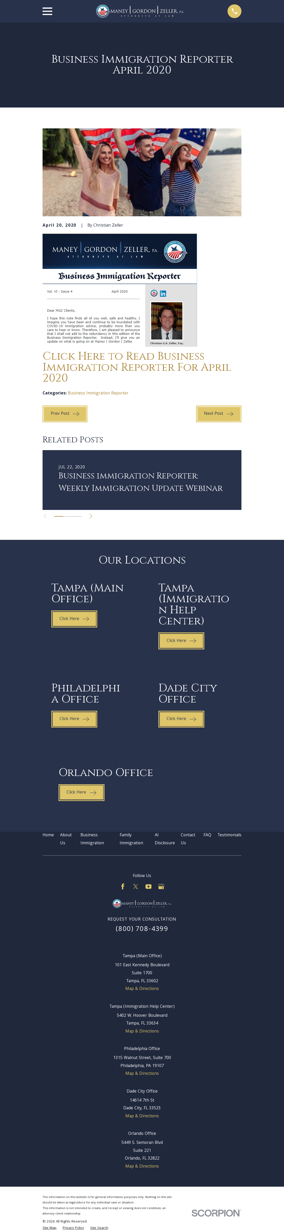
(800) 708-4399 (142, 929)
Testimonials (229, 835)
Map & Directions (142, 989)
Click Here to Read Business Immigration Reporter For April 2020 (137, 367)
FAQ (207, 835)
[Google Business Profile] (161, 886)
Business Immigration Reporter (98, 393)
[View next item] (92, 516)
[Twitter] (136, 886)
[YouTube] (148, 886)
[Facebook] (123, 886)
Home (48, 835)
